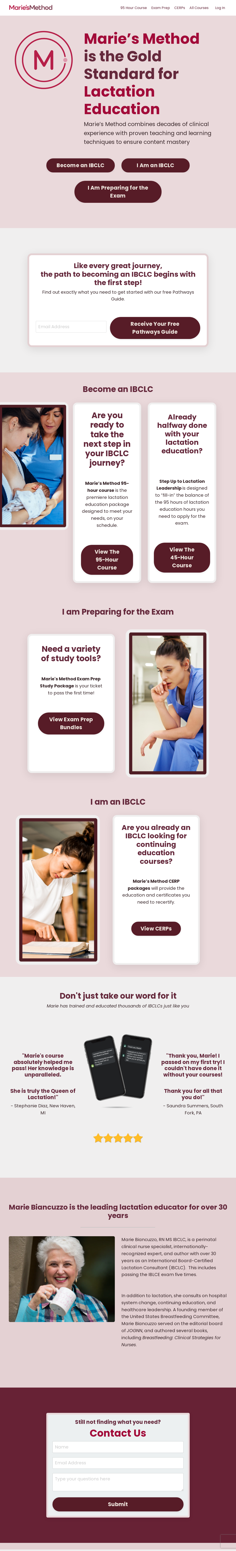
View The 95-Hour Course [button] (107, 559)
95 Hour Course (134, 7)
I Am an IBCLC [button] (155, 165)
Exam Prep (160, 7)
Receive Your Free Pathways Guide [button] (155, 327)
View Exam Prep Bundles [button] (71, 724)
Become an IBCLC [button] (80, 165)
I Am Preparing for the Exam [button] (118, 191)
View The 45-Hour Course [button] (182, 557)
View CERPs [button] (156, 929)
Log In (220, 7)
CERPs (179, 7)
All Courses (199, 7)
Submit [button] (118, 1505)
